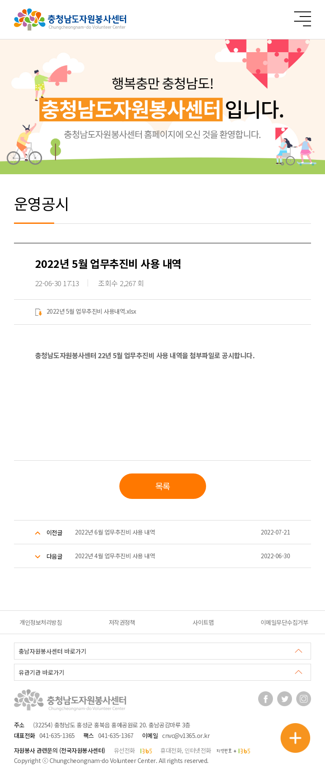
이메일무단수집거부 (284, 622)
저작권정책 (122, 622)
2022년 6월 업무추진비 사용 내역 (115, 532)
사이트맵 (203, 622)
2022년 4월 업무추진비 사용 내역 (115, 556)
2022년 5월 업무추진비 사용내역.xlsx (85, 311)
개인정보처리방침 (40, 622)
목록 (162, 486)
